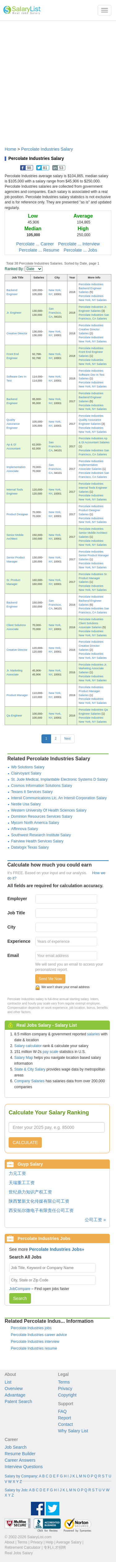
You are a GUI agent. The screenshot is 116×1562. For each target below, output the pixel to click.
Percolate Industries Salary (47, 149)
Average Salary (68, 1542)
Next (67, 738)
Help (50, 1542)
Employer (17, 898)
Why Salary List (73, 1430)
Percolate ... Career (35, 243)
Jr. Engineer (13, 312)
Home (10, 149)
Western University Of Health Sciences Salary (49, 810)
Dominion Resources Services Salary (41, 816)
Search (20, 1298)
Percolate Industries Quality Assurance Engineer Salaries (91, 419)
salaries (93, 1034)
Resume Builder (20, 1453)
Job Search (16, 1447)
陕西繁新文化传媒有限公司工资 (39, 1201)
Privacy (65, 1388)
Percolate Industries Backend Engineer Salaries (91, 288)
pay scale (50, 1052)
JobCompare (20, 1289)
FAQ (62, 1411)
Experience (19, 941)
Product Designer (17, 514)
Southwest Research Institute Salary (41, 835)
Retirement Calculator (23, 1547)
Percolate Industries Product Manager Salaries (91, 691)
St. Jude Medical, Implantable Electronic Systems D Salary (59, 779)
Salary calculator (28, 1046)
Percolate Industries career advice (39, 1335)
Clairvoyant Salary (26, 773)
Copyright (67, 1395)
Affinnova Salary (24, 829)
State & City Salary (29, 1069)
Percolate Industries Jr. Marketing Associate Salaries (93, 668)
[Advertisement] (58, 80)
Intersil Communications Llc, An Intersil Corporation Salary (59, 798)
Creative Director (17, 333)
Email (13, 955)
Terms (64, 1382)
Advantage (15, 1395)
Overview (14, 1388)
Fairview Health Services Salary (37, 841)
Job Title (16, 912)
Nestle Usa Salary (26, 804)
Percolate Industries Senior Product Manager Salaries (94, 555)
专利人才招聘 (55, 1547)
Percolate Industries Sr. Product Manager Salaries (93, 578)
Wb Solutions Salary (28, 767)
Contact (65, 1424)
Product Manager (17, 695)
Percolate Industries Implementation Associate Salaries (91, 465)
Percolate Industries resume (34, 1348)
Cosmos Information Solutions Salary (41, 785)
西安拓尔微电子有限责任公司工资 (41, 1210)
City (11, 927)
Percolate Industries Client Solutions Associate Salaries (91, 623)
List (8, 1382)
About (9, 1542)
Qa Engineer (14, 715)
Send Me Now (50, 979)
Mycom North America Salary (35, 823)
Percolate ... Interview (79, 243)
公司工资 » (95, 1219)
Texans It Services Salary (32, 792)
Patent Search (18, 1401)
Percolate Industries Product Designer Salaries (91, 510)
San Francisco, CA (55, 312)
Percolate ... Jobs (80, 250)
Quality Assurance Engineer (13, 423)
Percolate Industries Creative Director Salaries (91, 329)
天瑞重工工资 (22, 1182)
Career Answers (20, 1460)
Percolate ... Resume (39, 250)
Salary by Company (21, 1476)
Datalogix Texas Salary (30, 847)
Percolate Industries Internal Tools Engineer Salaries (93, 487)
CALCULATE (25, 1142)
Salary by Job (16, 1490)
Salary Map (23, 1057)
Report (64, 1417)
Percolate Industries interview (35, 1341)
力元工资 (17, 1173)
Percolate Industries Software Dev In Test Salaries (91, 374)
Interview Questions (24, 1466)
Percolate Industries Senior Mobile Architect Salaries (93, 532)
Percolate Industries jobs (31, 1328)
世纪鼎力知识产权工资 (30, 1191)
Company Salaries (29, 1081)
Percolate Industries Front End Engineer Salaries (91, 352)
